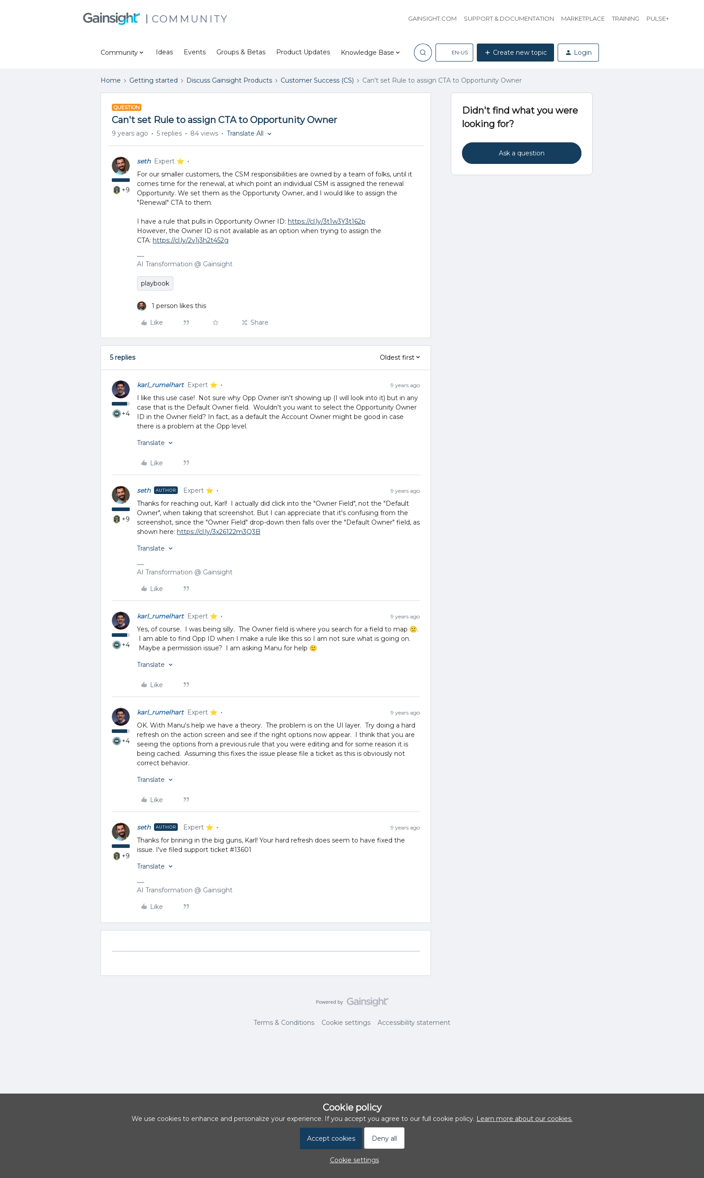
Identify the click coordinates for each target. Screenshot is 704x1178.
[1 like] (171, 306)
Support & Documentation (509, 18)
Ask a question (522, 153)
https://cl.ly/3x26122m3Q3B (218, 532)
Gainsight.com (432, 18)
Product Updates (303, 52)
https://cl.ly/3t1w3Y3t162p (326, 221)
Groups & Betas (240, 52)
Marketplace (583, 18)
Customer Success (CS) (317, 80)
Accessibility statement (414, 1023)
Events (195, 52)
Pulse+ (658, 18)
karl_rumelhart (160, 385)
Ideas (164, 52)
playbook (155, 283)
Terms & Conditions (284, 1023)
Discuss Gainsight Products (229, 80)
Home (111, 80)
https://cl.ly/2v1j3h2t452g (191, 240)
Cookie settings (345, 1023)
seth (143, 161)
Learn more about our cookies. (524, 1119)
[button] (454, 53)
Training (625, 18)
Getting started (153, 80)
